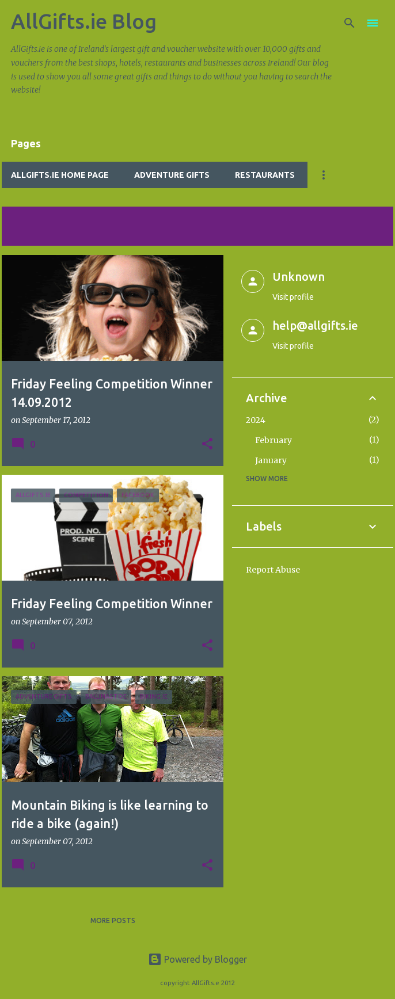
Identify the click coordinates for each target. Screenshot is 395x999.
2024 (255, 420)
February (273, 440)
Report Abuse (273, 570)
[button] (207, 444)
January (271, 460)
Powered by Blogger (197, 959)
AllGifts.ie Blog (84, 21)
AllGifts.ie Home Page (60, 175)
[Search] (349, 23)
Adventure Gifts (172, 175)
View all (26, 235)
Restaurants (265, 175)
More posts (112, 920)
